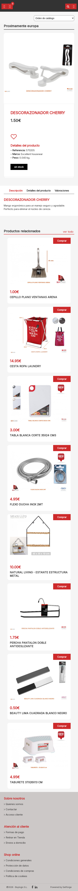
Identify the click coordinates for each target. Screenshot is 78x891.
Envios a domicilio (16, 842)
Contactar (11, 809)
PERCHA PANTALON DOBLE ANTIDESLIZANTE (28, 644)
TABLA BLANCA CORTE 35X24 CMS (33, 435)
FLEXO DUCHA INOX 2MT (26, 504)
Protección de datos (17, 865)
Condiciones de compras (20, 870)
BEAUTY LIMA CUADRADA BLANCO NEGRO (38, 713)
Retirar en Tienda (15, 837)
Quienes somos (14, 803)
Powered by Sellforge (61, 887)
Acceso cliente (14, 814)
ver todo (68, 231)
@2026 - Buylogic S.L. (16, 887)
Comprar (62, 240)
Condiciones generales (19, 860)
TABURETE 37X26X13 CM (26, 782)
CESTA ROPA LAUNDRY (25, 366)
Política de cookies (16, 876)
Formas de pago (15, 832)
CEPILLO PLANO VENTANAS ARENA (33, 297)
